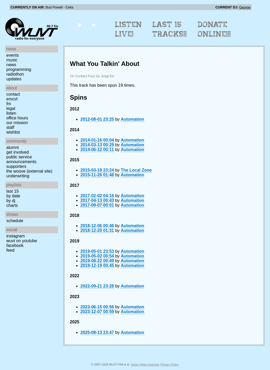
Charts (12, 205)
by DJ (10, 200)
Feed (10, 250)
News (11, 64)
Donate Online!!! (214, 29)
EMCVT (12, 99)
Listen (11, 113)
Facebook (14, 245)
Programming (18, 69)
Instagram (15, 236)
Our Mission (17, 122)
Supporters (16, 166)
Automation (132, 119)
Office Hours (17, 118)
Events (12, 55)
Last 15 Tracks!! (169, 29)
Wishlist (13, 132)
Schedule (14, 220)
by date (13, 196)
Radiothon (15, 74)
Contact (13, 94)
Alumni (12, 147)
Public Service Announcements (21, 159)
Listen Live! (128, 29)
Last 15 (12, 191)
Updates (13, 79)
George (244, 7)
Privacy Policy (170, 364)
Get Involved (17, 152)
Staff (10, 127)
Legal (10, 108)
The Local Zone (136, 170)
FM (8, 103)
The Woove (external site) (29, 171)
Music (11, 60)
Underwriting (17, 176)
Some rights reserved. (145, 364)
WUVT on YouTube (21, 240)
